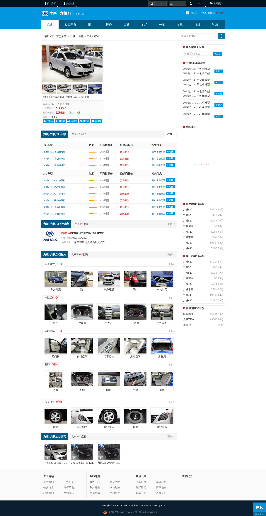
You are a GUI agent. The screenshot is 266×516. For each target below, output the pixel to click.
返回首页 (218, 3)
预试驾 (74, 121)
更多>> (171, 224)
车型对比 (161, 482)
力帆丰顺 (188, 237)
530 (89, 36)
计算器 (107, 152)
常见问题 (115, 482)
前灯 (82, 289)
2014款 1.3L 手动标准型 (53, 165)
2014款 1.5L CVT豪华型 (53, 187)
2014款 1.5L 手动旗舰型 (53, 200)
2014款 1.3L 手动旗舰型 (53, 152)
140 (46, 97)
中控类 (69, 97)
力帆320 (187, 215)
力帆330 (187, 242)
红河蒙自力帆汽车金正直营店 (87, 233)
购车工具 (141, 493)
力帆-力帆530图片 (54, 254)
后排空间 (135, 356)
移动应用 (70, 3)
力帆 (72, 36)
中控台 (109, 323)
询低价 (62, 121)
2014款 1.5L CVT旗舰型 (53, 180)
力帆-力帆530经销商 (56, 224)
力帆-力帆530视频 (54, 436)
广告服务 (69, 482)
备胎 (135, 427)
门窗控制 (109, 356)
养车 (162, 24)
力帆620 (187, 209)
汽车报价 (141, 482)
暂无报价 (124, 152)
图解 (86, 97)
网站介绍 (69, 493)
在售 (170, 134)
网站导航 (51, 3)
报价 (109, 24)
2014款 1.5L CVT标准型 (53, 193)
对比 (171, 151)
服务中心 (95, 482)
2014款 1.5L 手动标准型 (53, 213)
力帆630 (187, 248)
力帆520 (187, 220)
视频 (197, 24)
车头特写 (162, 289)
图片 (91, 24)
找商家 (50, 121)
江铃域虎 (188, 313)
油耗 (144, 24)
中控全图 (162, 323)
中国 (78, 112)
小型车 (193, 12)
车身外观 (59, 97)
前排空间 (82, 356)
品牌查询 (141, 487)
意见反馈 (95, 493)
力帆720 (187, 231)
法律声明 (69, 487)
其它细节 (53, 401)
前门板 (55, 356)
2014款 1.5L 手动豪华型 (53, 207)
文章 (180, 24)
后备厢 (162, 356)
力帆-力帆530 (62, 13)
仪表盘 (82, 323)
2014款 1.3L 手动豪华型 (53, 158)
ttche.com (127, 505)
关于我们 (48, 482)
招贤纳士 (48, 487)
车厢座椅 (78, 97)
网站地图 (115, 487)
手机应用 (115, 493)
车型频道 (61, 36)
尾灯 (135, 289)
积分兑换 (95, 487)
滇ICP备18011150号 (148, 512)
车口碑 (98, 121)
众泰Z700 (188, 319)
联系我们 (48, 493)
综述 (50, 24)
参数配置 (70, 24)
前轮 (55, 427)
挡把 (55, 323)
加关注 (86, 121)
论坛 (215, 24)
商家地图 (161, 487)
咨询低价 (161, 493)
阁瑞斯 (187, 325)
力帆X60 (188, 226)
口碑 (126, 24)
